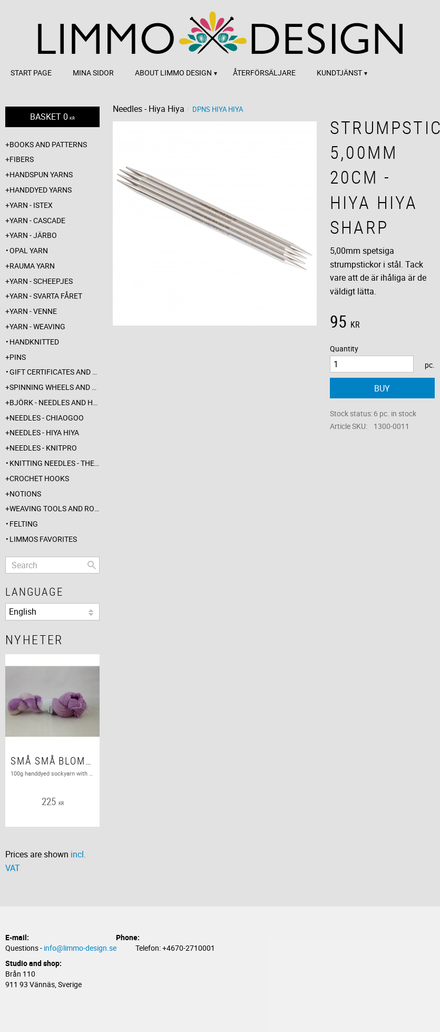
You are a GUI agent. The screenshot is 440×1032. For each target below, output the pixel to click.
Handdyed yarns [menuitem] (40, 190)
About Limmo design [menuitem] (173, 73)
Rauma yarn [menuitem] (32, 266)
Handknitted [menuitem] (34, 342)
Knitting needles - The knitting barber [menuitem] (54, 463)
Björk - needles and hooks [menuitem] (54, 402)
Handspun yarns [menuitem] (41, 174)
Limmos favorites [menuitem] (43, 539)
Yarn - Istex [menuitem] (31, 205)
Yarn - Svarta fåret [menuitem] (45, 296)
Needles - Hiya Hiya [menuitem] (44, 432)
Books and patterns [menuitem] (48, 144)
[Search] (92, 565)
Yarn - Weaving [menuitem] (37, 326)
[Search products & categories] (52, 565)
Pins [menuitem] (17, 357)
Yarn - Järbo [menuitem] (33, 235)
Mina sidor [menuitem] (93, 73)
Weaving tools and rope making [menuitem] (54, 508)
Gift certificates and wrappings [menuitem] (54, 372)
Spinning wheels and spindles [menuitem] (54, 387)
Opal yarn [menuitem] (28, 250)
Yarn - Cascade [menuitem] (37, 220)
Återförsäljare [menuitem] (264, 73)
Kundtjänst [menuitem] (339, 73)
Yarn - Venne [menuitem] (33, 311)
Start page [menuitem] (31, 73)
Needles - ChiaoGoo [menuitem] (46, 418)
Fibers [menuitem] (21, 159)
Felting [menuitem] (23, 524)
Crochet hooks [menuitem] (39, 478)
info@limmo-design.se (80, 948)
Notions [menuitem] (25, 494)
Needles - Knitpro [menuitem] (43, 448)
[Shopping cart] (52, 117)
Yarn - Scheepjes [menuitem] (41, 281)
